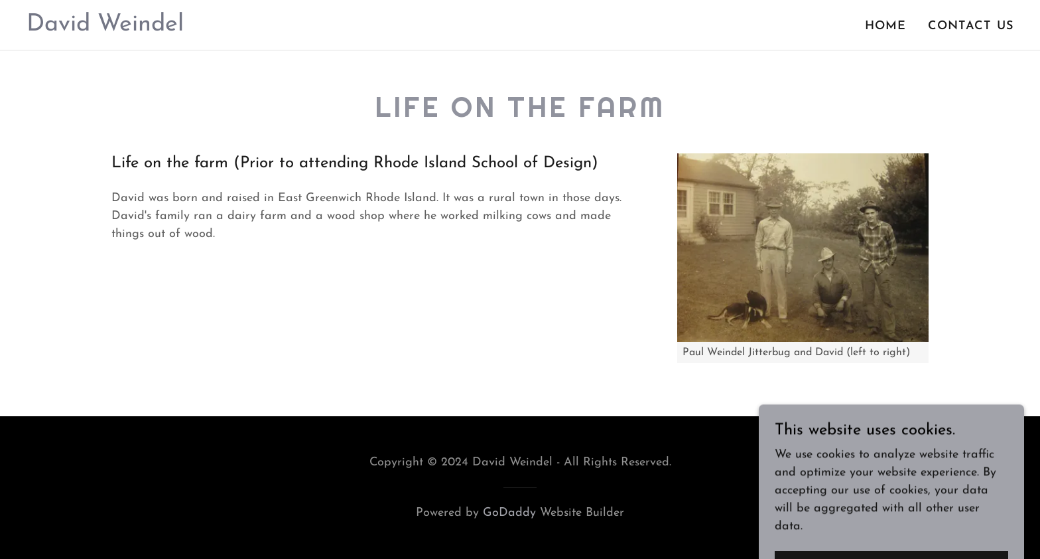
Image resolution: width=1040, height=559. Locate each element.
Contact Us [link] (970, 26)
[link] (105, 27)
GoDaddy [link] (509, 513)
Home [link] (886, 26)
